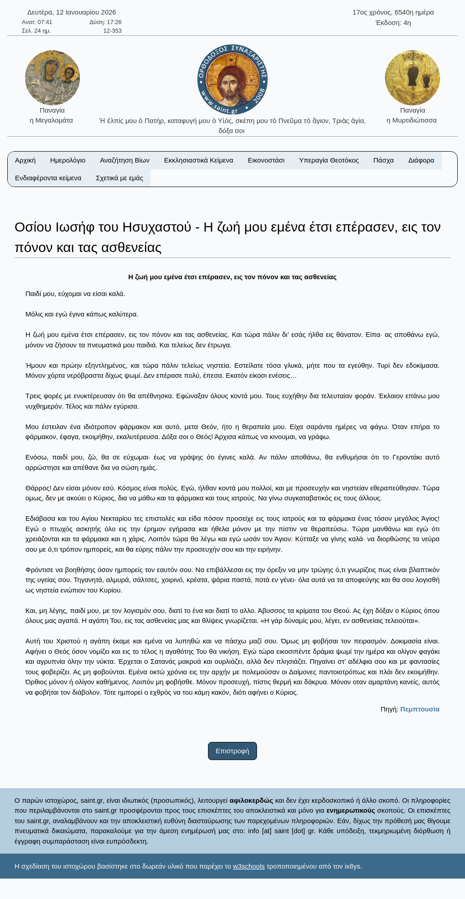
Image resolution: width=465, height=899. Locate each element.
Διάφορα (421, 160)
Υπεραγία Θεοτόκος (329, 160)
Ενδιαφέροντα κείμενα (48, 178)
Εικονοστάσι (266, 160)
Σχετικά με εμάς (119, 178)
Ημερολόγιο (68, 160)
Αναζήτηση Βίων (124, 160)
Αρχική (25, 160)
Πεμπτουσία (420, 709)
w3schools (249, 866)
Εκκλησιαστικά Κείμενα (198, 160)
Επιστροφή (232, 751)
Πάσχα (383, 160)
